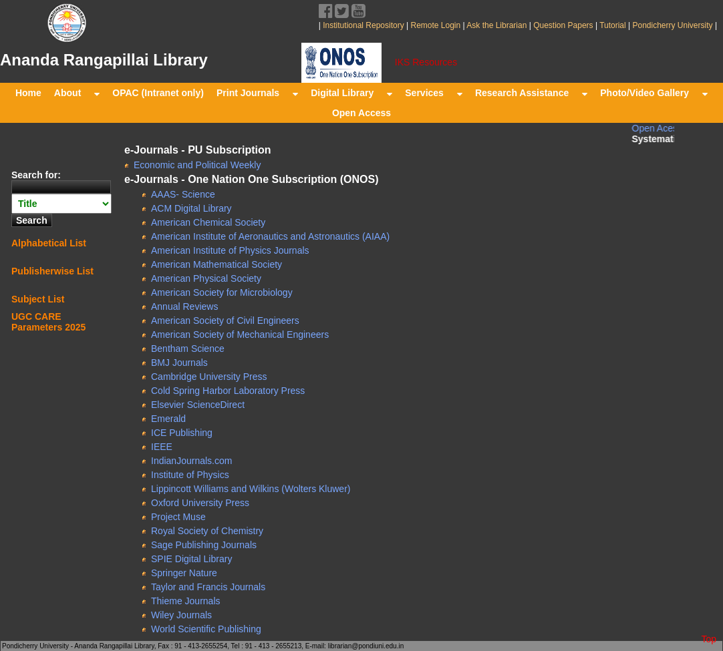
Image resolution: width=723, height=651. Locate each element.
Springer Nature (184, 573)
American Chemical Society (208, 222)
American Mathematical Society (216, 264)
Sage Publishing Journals (204, 544)
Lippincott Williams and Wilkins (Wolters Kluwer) (250, 488)
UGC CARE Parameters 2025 (48, 322)
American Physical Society (206, 278)
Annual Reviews (184, 306)
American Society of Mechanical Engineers (240, 334)
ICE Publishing (181, 432)
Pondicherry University (672, 25)
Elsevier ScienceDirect (198, 404)
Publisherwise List (52, 271)
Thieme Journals (186, 601)
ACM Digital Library (191, 208)
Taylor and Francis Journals (208, 587)
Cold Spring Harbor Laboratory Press (228, 390)
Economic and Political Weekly (197, 165)
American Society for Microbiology (222, 292)
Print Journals (257, 92)
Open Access (361, 112)
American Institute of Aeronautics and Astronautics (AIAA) (270, 236)
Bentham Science (188, 348)
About (77, 92)
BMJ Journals (179, 362)
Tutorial (611, 25)
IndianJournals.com (191, 460)
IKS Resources (426, 62)
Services (433, 92)
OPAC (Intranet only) (158, 92)
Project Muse (178, 516)
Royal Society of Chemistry (207, 530)
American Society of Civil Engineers (225, 320)
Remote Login (435, 25)
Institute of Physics (190, 474)
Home (28, 92)
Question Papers (563, 25)
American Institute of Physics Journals (230, 250)
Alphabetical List (48, 243)
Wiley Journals (181, 615)
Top (708, 639)
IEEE (161, 446)
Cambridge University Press (209, 376)
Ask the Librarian (496, 25)
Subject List (37, 299)
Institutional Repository (363, 25)
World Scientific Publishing (206, 629)
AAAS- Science (183, 194)
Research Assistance (531, 92)
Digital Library (351, 92)
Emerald (168, 418)
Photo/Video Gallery (654, 92)
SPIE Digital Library (191, 559)
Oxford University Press (200, 502)
